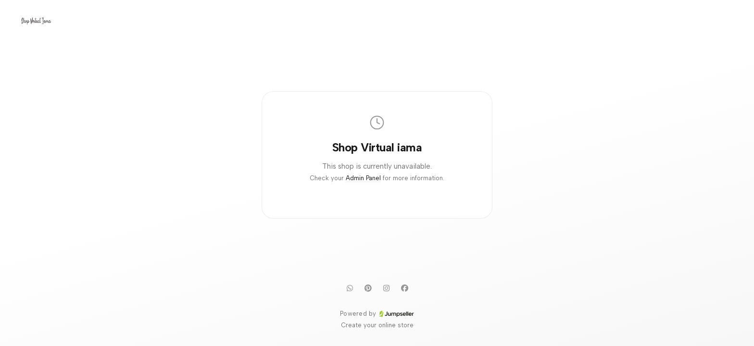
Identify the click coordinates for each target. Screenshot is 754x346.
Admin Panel (363, 178)
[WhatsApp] (349, 288)
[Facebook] (404, 288)
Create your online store (377, 325)
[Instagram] (386, 288)
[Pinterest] (368, 288)
